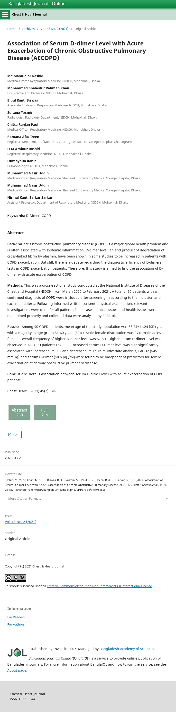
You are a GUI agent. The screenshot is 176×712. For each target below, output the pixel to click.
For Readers (16, 617)
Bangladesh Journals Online (36, 3)
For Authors (16, 624)
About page (16, 670)
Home (11, 28)
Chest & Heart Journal (29, 14)
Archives (28, 28)
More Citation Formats (24, 498)
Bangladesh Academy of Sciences (127, 648)
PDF (15, 434)
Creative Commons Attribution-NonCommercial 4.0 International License (99, 586)
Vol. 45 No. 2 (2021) (54, 28)
